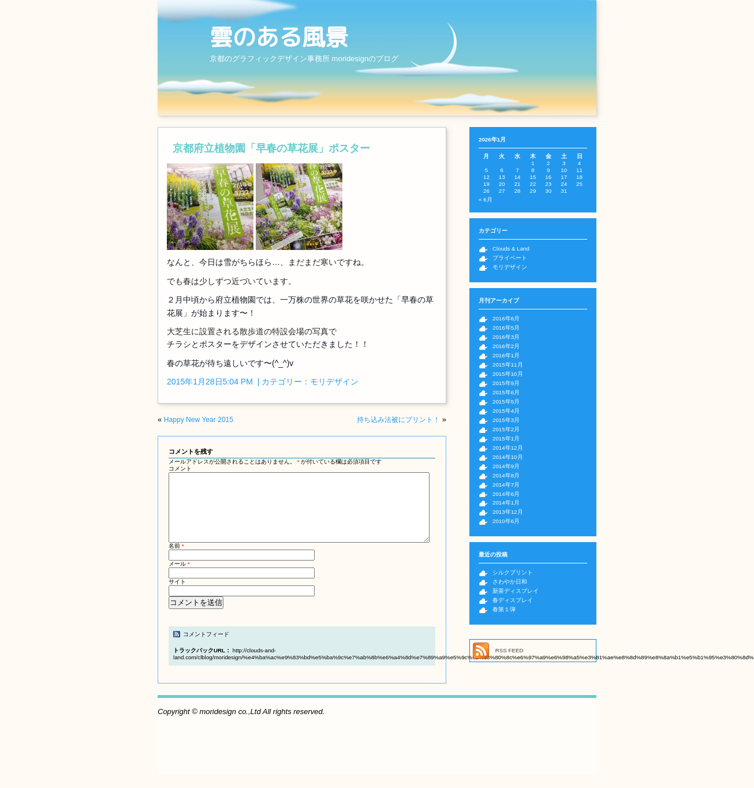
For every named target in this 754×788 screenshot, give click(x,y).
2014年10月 (507, 457)
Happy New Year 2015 (198, 420)
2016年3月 (506, 337)
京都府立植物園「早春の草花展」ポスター (271, 148)
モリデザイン (334, 381)
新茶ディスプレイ (515, 591)
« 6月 (485, 199)
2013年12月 (507, 512)
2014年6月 (506, 494)
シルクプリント (512, 572)
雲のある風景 (279, 37)
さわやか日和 (509, 581)
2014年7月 (506, 484)
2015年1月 (506, 438)
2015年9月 (506, 383)
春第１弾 (504, 609)
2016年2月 (506, 346)
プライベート (509, 258)
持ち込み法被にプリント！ (398, 420)
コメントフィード (206, 648)
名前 (176, 560)
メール (179, 577)
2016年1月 (506, 355)
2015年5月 (506, 401)
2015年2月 (506, 429)
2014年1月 (506, 502)
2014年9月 (506, 466)
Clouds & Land (510, 248)
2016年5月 (506, 327)
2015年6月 (506, 392)
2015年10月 (507, 374)
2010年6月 (506, 521)
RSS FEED (509, 650)
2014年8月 (506, 475)
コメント (180, 468)
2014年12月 (507, 448)
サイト (177, 595)
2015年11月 (507, 364)
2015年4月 (506, 411)
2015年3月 (506, 420)
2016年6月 (506, 318)
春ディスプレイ (512, 600)
